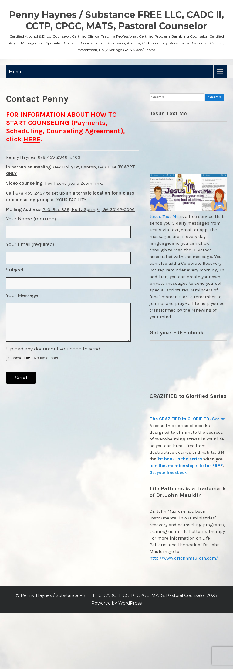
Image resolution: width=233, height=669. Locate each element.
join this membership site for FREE (186, 465)
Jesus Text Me (164, 216)
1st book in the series (179, 459)
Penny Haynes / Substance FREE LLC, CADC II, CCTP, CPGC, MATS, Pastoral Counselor (116, 20)
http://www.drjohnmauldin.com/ (184, 558)
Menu (15, 71)
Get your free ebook (168, 472)
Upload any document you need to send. (53, 349)
